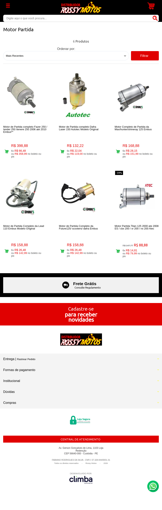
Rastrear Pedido (26, 363)
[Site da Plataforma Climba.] (81, 482)
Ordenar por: (66, 49)
